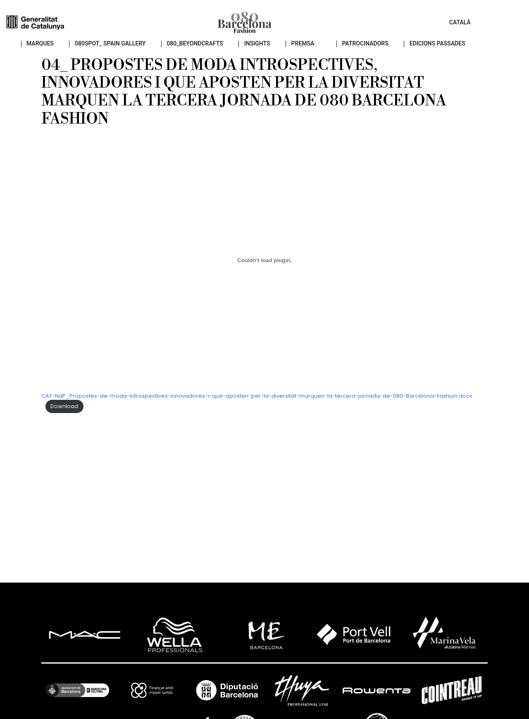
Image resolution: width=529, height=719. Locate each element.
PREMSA (318, 49)
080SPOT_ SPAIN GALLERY (125, 49)
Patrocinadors (380, 49)
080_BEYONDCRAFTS (210, 49)
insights (272, 49)
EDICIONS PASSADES (452, 49)
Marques (56, 49)
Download (64, 412)
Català (499, 24)
